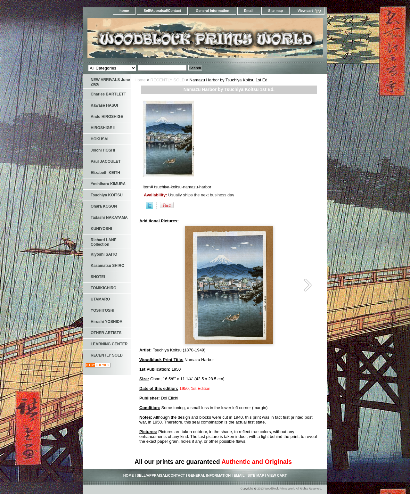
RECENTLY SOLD (168, 80)
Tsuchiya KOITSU (107, 195)
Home (140, 80)
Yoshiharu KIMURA (108, 184)
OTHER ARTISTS (106, 333)
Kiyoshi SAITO (104, 254)
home (124, 10)
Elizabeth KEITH (105, 172)
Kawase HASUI (104, 105)
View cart (305, 10)
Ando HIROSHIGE (107, 116)
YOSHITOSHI (102, 310)
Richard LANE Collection (104, 242)
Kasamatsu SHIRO (107, 265)
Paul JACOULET (105, 161)
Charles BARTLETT (108, 94)
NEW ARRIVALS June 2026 (110, 82)
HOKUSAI (99, 139)
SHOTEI (98, 277)
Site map (275, 10)
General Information (212, 10)
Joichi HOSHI (103, 150)
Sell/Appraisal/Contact (162, 10)
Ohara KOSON (104, 206)
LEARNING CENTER (109, 344)
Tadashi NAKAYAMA (109, 217)
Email (248, 10)
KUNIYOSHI (101, 228)
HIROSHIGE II (103, 128)
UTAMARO (100, 299)
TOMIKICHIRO (103, 288)
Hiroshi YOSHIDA (106, 321)
